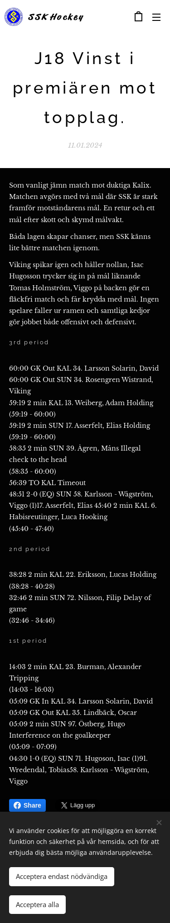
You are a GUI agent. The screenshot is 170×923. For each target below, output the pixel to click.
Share (27, 805)
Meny (156, 17)
